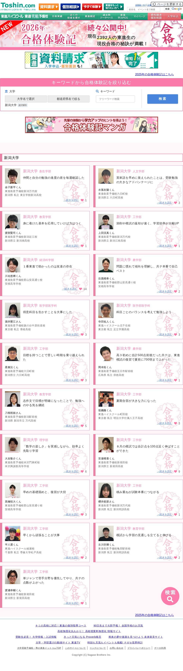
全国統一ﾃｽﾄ (140, 5)
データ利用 (160, 648)
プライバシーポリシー (138, 648)
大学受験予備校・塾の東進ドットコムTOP (39, 648)
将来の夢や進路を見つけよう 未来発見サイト (136, 636)
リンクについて (98, 648)
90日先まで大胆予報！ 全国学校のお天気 (118, 625)
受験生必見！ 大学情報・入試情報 (36, 636)
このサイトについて (75, 648)
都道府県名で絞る (68, 98)
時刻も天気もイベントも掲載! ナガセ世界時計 (115, 642)
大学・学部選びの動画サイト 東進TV (58, 642)
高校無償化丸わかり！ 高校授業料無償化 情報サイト (89, 631)
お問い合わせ (117, 648)
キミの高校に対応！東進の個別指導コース (60, 625)
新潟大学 (16, 105)
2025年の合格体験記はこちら (154, 74)
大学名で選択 (26, 98)
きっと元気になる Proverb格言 (82, 636)
